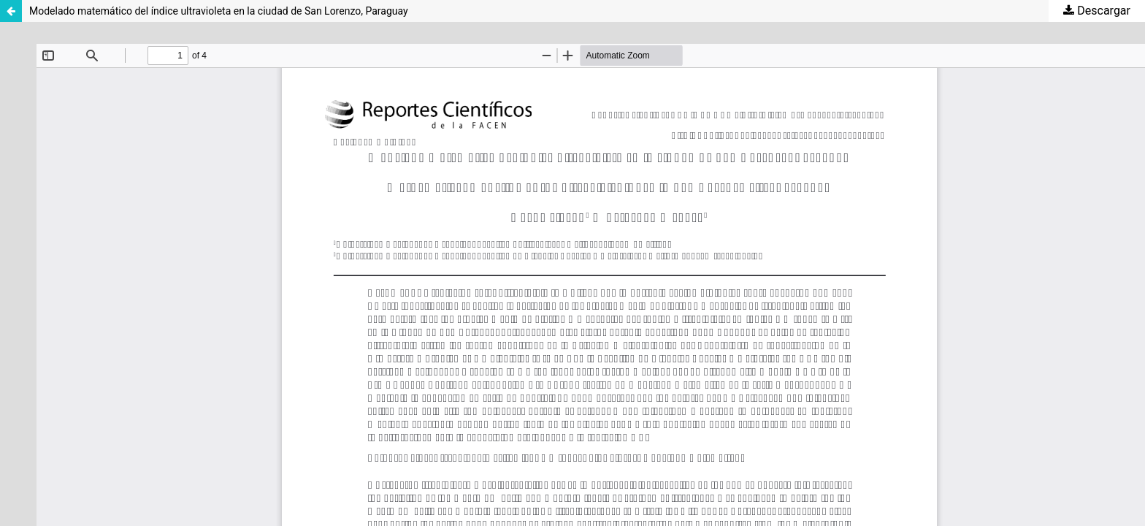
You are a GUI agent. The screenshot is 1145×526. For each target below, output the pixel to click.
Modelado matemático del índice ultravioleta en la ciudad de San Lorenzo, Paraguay (218, 11)
